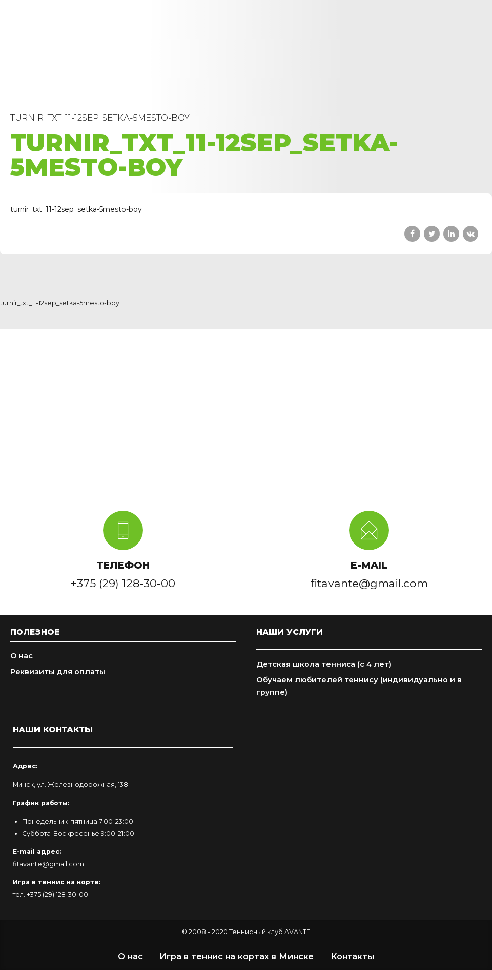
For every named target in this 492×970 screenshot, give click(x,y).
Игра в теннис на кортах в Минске (236, 956)
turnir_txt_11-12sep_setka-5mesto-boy (76, 209)
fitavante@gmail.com (48, 864)
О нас (21, 656)
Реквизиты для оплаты (57, 671)
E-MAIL (369, 565)
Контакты (352, 956)
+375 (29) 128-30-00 (57, 894)
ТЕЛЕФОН (123, 565)
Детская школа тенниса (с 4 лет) (323, 664)
